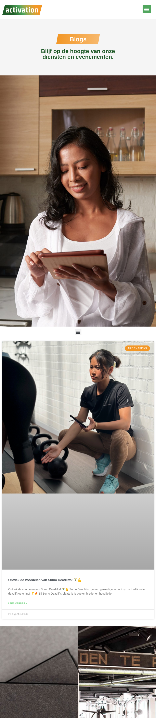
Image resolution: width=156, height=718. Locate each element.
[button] (147, 9)
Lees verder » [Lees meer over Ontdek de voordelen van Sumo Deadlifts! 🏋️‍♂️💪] (17, 603)
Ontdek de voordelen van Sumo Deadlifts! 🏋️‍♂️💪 (45, 580)
